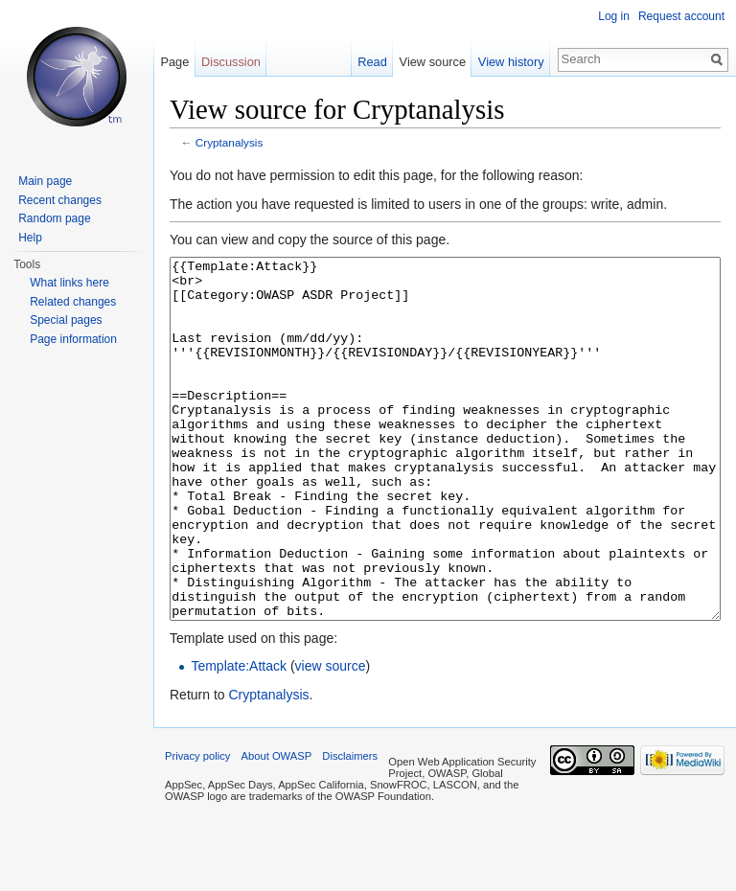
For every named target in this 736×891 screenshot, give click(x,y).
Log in (614, 16)
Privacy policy (197, 828)
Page (174, 62)
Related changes (73, 301)
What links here (69, 282)
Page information (73, 339)
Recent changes (60, 200)
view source (330, 737)
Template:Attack (239, 737)
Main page (45, 181)
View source (433, 62)
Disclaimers (350, 828)
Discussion (231, 62)
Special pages (66, 320)
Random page (54, 218)
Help (30, 237)
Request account (681, 16)
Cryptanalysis (230, 142)
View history (511, 62)
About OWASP (277, 828)
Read (372, 62)
